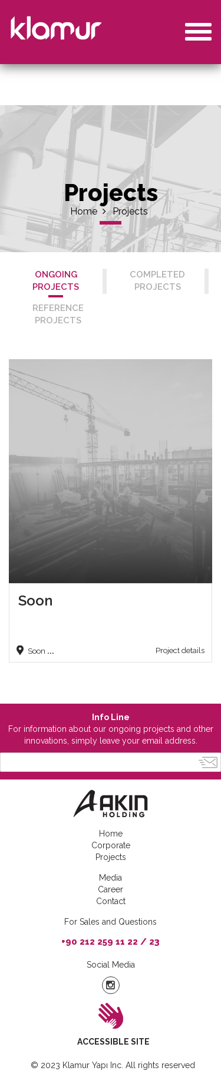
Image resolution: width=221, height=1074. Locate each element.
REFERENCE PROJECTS (58, 314)
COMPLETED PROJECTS (157, 280)
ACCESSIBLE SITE (113, 1041)
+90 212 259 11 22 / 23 (110, 941)
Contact (111, 901)
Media (110, 877)
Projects (130, 211)
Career (110, 889)
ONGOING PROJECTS (55, 280)
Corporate (110, 845)
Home (87, 211)
